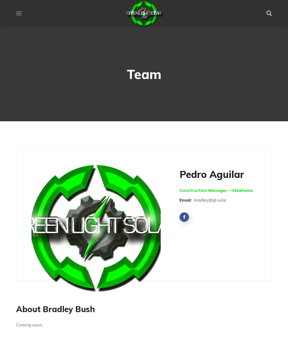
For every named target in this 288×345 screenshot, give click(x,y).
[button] (269, 13)
